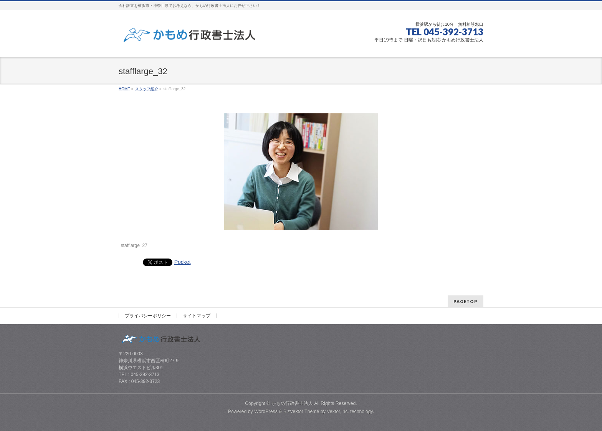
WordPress (266, 411)
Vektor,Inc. (338, 411)
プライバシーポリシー (148, 315)
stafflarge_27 (134, 245)
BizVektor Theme (301, 411)
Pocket (182, 262)
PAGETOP (465, 301)
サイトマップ (196, 315)
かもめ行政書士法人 (292, 403)
